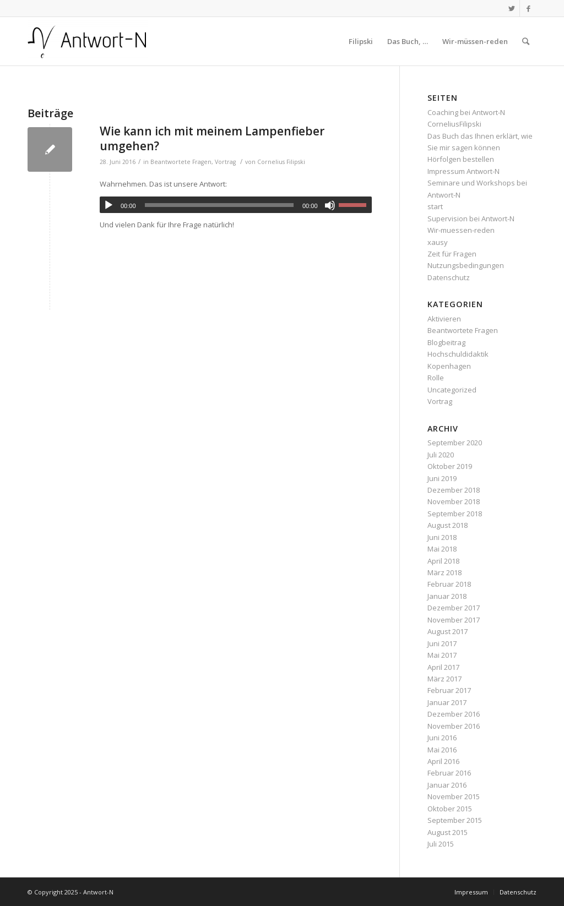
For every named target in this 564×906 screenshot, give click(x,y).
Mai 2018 (442, 549)
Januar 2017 (447, 702)
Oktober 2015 (449, 809)
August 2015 (447, 832)
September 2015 (454, 820)
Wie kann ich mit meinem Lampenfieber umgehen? (212, 138)
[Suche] (525, 41)
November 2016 (453, 726)
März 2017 (444, 679)
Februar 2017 (449, 690)
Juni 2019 (442, 478)
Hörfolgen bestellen (460, 159)
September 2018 (454, 514)
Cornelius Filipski (281, 162)
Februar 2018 (449, 584)
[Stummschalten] (329, 205)
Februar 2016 (449, 773)
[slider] (219, 205)
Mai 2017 (442, 655)
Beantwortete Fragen (181, 162)
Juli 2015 (440, 844)
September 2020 (454, 442)
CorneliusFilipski (454, 124)
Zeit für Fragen (451, 254)
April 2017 (443, 667)
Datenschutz (448, 277)
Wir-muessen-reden (461, 230)
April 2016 (443, 761)
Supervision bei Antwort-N (470, 218)
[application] (236, 205)
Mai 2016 (442, 750)
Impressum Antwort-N (463, 171)
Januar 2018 (447, 596)
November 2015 (453, 796)
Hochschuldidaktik (458, 354)
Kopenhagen (449, 366)
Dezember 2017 (453, 608)
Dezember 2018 (453, 490)
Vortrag (225, 162)
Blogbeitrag (446, 342)
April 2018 (443, 561)
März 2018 (444, 572)
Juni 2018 (442, 537)
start (435, 206)
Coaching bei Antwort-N (466, 112)
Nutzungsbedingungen (465, 265)
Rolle (435, 378)
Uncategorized (451, 390)
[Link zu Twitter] (511, 8)
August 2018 (447, 525)
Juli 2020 (440, 455)
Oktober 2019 (449, 466)
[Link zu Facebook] (528, 8)
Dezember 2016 (453, 714)
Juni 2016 (442, 738)
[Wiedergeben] (108, 205)
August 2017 (447, 631)
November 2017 (453, 620)
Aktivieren (444, 319)
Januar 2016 (447, 785)
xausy (437, 242)
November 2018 (453, 501)
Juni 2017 (442, 643)
